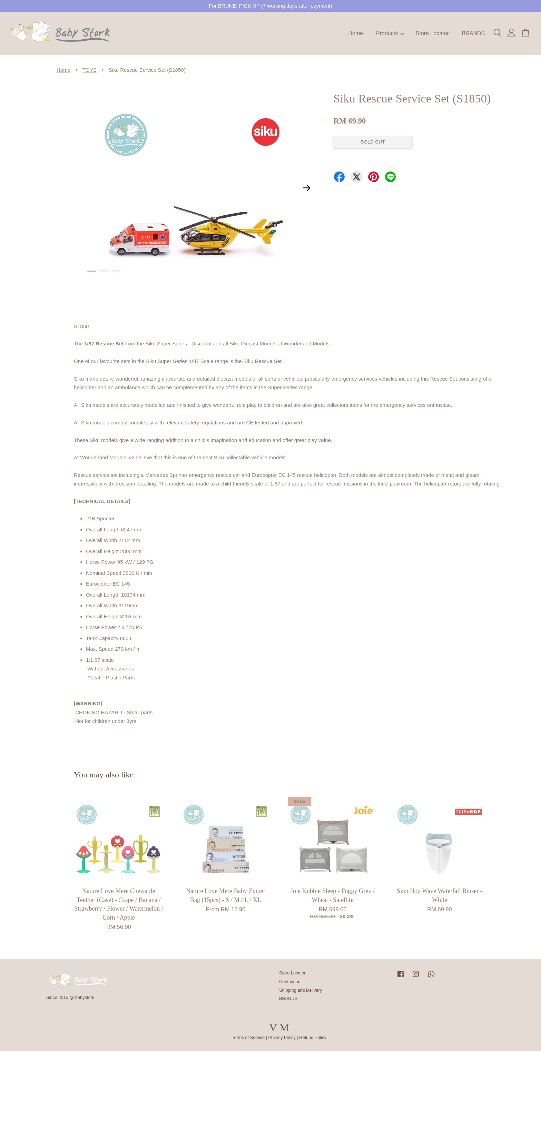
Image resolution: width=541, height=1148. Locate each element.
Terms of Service (248, 1037)
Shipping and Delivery (300, 990)
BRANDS (473, 33)
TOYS (89, 70)
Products (390, 33)
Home (355, 33)
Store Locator (432, 33)
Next (306, 187)
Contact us (289, 981)
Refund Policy (312, 1037)
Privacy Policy (281, 1037)
